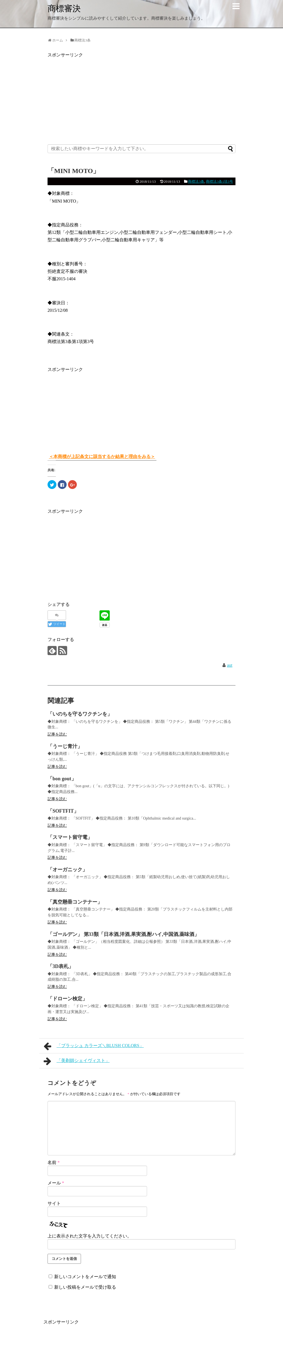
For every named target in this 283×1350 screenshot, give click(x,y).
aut (229, 665)
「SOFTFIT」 (63, 811)
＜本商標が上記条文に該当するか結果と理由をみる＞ (102, 456)
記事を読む (57, 734)
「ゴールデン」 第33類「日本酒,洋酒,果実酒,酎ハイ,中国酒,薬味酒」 (123, 934)
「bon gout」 (62, 778)
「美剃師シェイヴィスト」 (77, 1061)
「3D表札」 (61, 966)
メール (56, 1183)
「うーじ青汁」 (65, 746)
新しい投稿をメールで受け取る (85, 1287)
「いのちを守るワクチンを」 (80, 714)
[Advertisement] (141, 97)
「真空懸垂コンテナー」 (75, 902)
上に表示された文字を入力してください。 (90, 1236)
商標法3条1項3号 (219, 181)
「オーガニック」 (67, 869)
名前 (54, 1162)
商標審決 (64, 8)
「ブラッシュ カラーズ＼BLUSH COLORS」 (94, 1046)
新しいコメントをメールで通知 (85, 1276)
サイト (54, 1203)
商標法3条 (196, 181)
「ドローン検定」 (67, 998)
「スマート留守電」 (70, 837)
